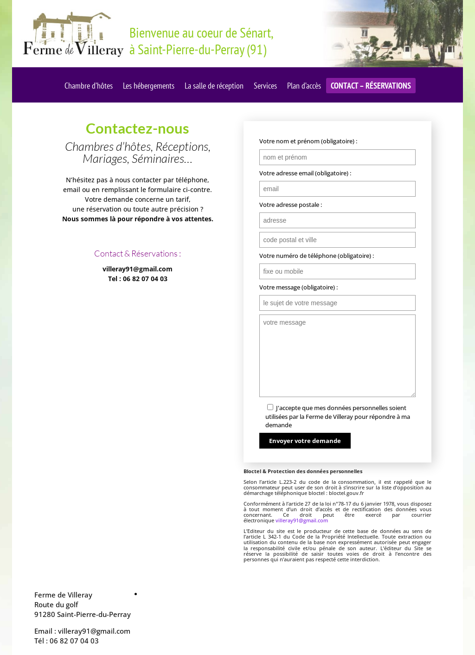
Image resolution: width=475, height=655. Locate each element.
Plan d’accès (304, 87)
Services (265, 87)
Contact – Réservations (371, 87)
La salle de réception (214, 87)
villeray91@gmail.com (302, 520)
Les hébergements (148, 87)
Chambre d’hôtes (88, 87)
